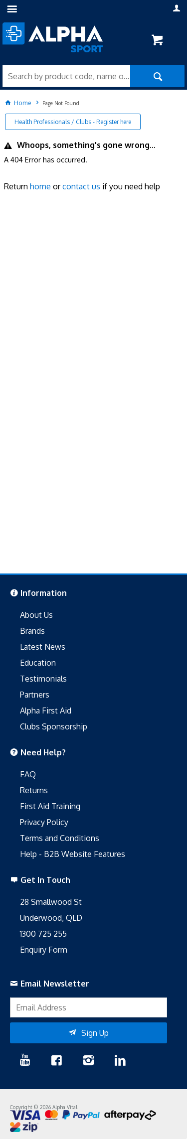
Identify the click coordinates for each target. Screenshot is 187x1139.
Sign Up (95, 1033)
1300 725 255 (43, 934)
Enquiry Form (43, 950)
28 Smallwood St (51, 902)
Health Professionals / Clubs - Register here (72, 122)
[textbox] (66, 76)
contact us (81, 186)
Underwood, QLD (51, 918)
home (40, 186)
